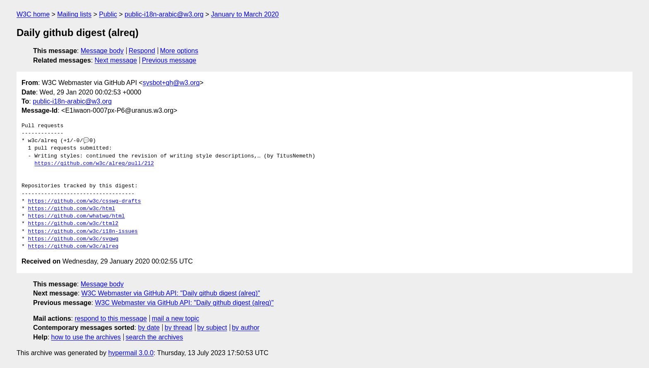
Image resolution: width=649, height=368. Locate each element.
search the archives (154, 337)
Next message (116, 60)
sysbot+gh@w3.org (171, 82)
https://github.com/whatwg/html (76, 216)
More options (179, 50)
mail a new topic (176, 318)
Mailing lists (74, 14)
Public (108, 14)
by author (246, 327)
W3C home (33, 14)
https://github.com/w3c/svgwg (73, 239)
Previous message (169, 60)
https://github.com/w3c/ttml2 (73, 224)
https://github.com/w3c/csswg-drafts (84, 201)
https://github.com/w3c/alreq (73, 246)
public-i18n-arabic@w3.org (164, 14)
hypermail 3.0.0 (130, 352)
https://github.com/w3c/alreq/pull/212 (94, 163)
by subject (212, 327)
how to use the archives (86, 337)
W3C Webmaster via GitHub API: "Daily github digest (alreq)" (171, 293)
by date (148, 327)
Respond (142, 50)
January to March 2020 (245, 14)
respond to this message (111, 318)
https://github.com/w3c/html (71, 209)
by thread (178, 327)
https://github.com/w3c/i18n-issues (83, 231)
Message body (102, 50)
